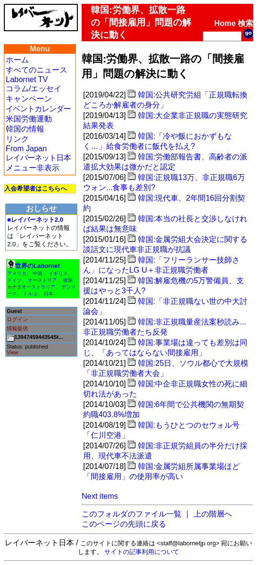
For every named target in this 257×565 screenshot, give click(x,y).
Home (224, 23)
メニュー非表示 (33, 168)
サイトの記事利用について (141, 551)
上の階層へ (213, 514)
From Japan (26, 148)
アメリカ (16, 273)
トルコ (30, 293)
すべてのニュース (36, 70)
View (12, 352)
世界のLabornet (37, 265)
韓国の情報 (25, 129)
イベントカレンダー (38, 109)
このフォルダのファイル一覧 (132, 514)
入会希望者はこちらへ (35, 188)
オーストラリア (38, 286)
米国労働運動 (29, 119)
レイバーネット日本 (38, 158)
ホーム (17, 60)
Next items (100, 496)
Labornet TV (27, 79)
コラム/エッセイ (33, 88)
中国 (37, 273)
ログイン (17, 319)
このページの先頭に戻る (124, 524)
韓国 (68, 280)
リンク (17, 139)
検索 (245, 23)
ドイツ (14, 280)
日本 (48, 293)
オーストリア (42, 280)
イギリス (58, 273)
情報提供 (17, 328)
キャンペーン (29, 99)
